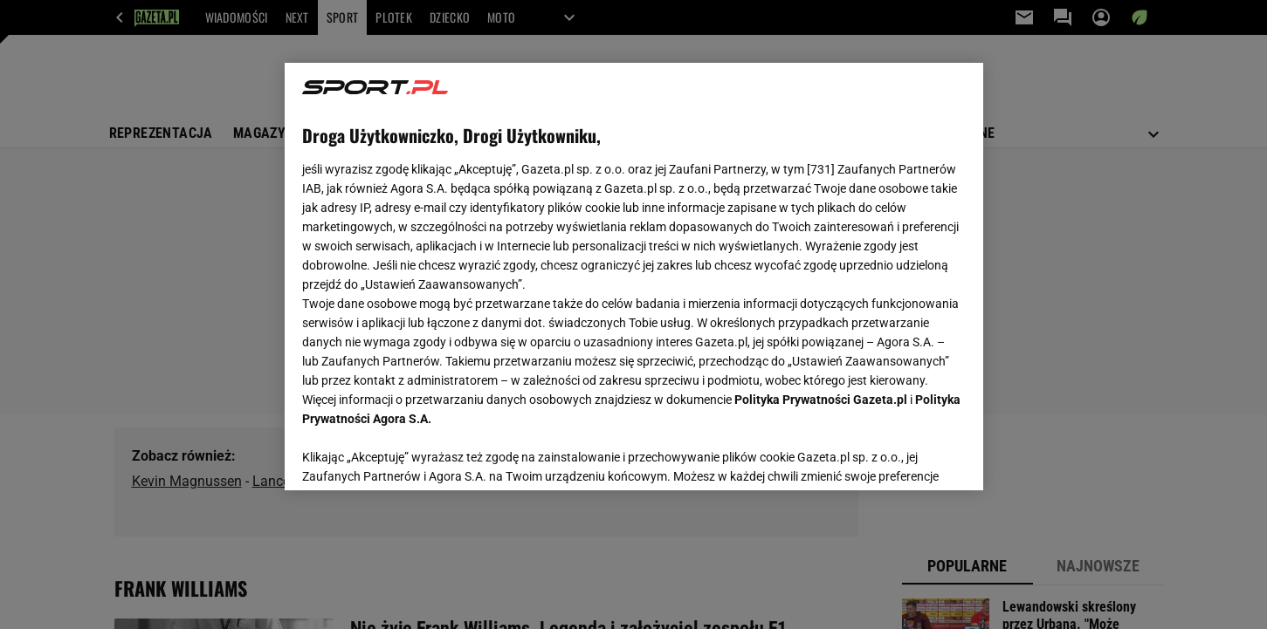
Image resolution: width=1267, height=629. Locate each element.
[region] (634, 276)
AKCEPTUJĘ (906, 456)
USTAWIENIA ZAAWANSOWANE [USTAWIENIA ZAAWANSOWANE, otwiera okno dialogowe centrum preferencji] (416, 455)
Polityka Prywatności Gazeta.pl (820, 400)
